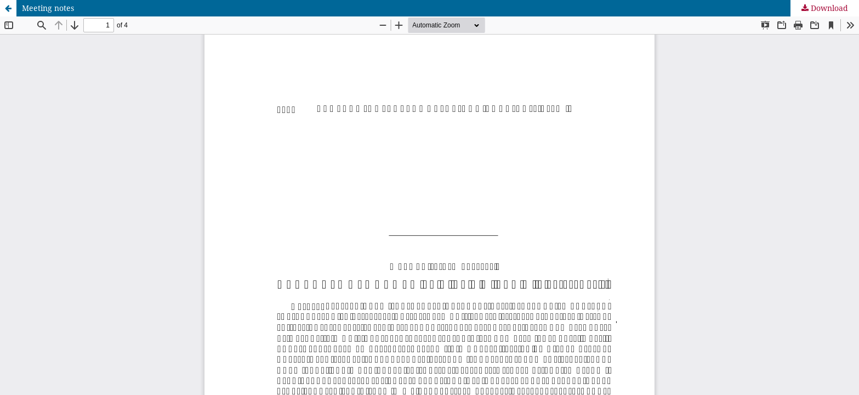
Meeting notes (48, 8)
